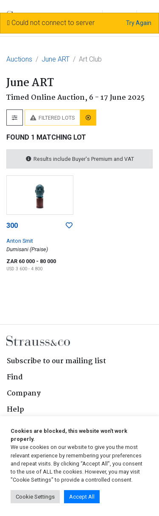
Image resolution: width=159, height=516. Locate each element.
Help (15, 409)
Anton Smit (19, 241)
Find (15, 377)
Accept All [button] (82, 497)
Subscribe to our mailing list (56, 361)
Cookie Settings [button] (35, 497)
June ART (56, 59)
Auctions (19, 59)
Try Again (138, 23)
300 (12, 226)
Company (24, 393)
